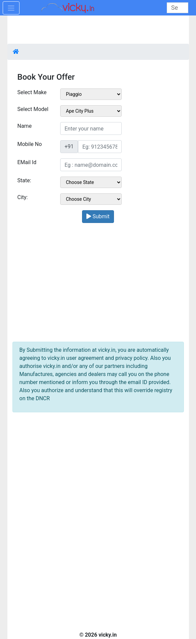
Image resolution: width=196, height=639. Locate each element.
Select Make (32, 92)
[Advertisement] (98, 281)
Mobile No (29, 144)
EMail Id (27, 162)
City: (22, 197)
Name (24, 126)
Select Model (32, 109)
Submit (97, 216)
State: (24, 180)
